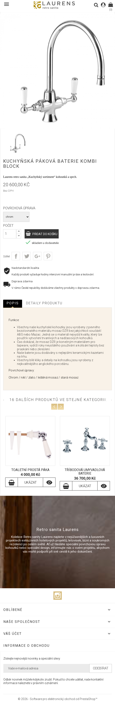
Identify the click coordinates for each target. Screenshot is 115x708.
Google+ (37, 256)
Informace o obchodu (26, 646)
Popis (13, 303)
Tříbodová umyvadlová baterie (85, 472)
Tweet (26, 256)
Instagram (57, 595)
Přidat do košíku (45, 234)
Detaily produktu (44, 303)
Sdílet (16, 256)
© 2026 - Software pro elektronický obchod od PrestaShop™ (57, 699)
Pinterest (48, 256)
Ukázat (30, 482)
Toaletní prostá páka (30, 470)
